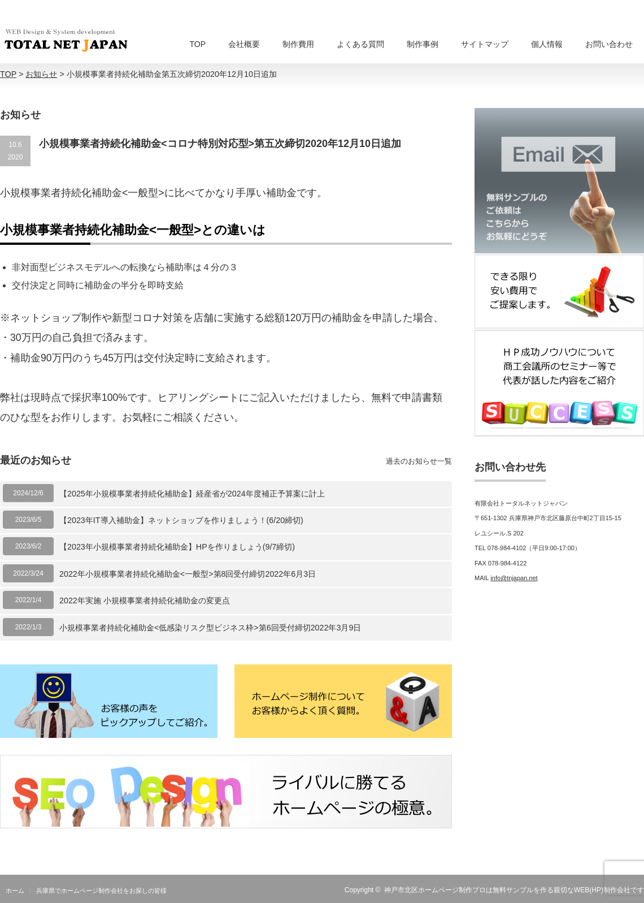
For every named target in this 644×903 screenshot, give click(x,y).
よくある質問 (360, 44)
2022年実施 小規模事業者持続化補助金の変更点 (144, 600)
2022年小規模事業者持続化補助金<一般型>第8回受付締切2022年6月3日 (187, 573)
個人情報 (547, 44)
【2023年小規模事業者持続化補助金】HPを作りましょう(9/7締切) (177, 546)
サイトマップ (484, 44)
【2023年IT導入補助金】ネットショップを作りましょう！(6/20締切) (181, 520)
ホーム (15, 890)
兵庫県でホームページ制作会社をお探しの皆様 (101, 890)
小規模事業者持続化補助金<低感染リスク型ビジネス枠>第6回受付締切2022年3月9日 (210, 627)
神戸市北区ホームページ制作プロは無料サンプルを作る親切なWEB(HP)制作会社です (514, 890)
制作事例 (422, 44)
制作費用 (298, 44)
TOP (197, 44)
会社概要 (244, 44)
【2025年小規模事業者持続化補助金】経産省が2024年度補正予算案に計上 (192, 493)
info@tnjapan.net (513, 577)
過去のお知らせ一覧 (419, 461)
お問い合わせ (609, 44)
